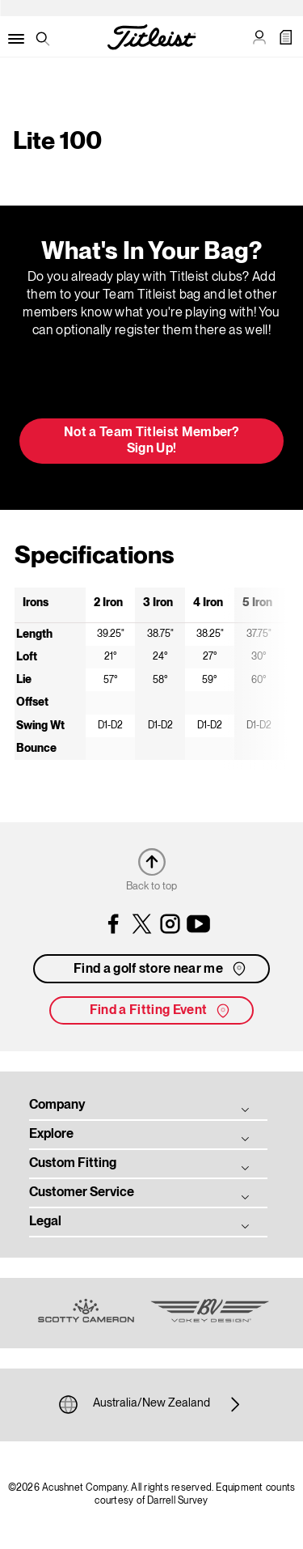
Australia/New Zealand (151, 1404)
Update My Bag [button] (151, 382)
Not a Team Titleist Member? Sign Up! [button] (151, 440)
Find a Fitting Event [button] (161, 1011)
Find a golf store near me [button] (161, 968)
